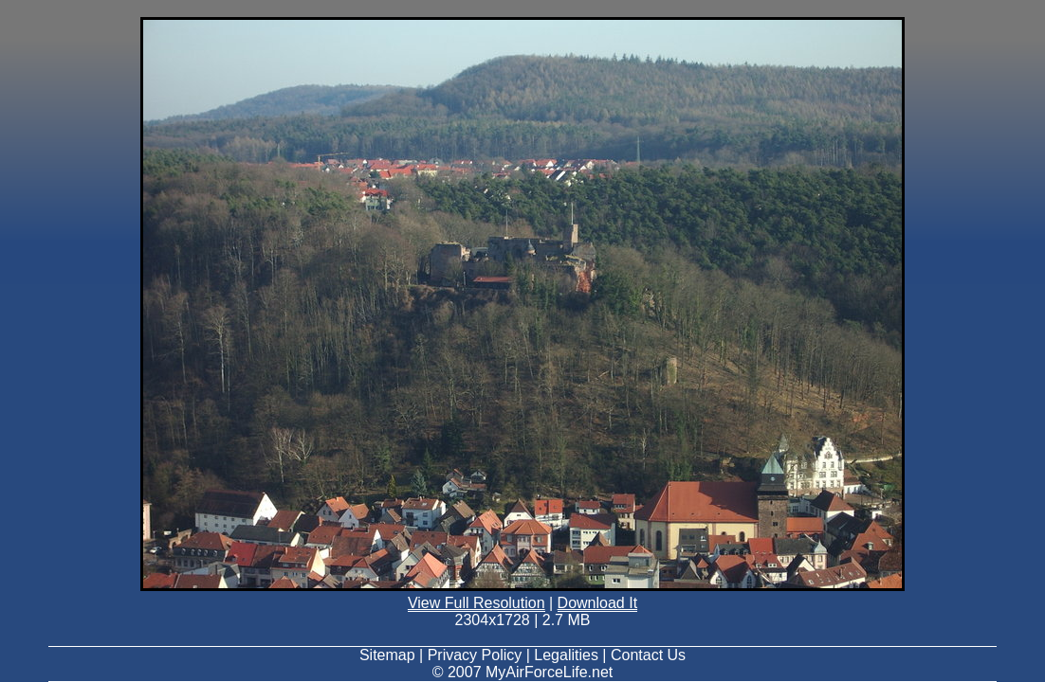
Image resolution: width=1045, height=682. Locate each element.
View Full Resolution (476, 603)
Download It (598, 603)
